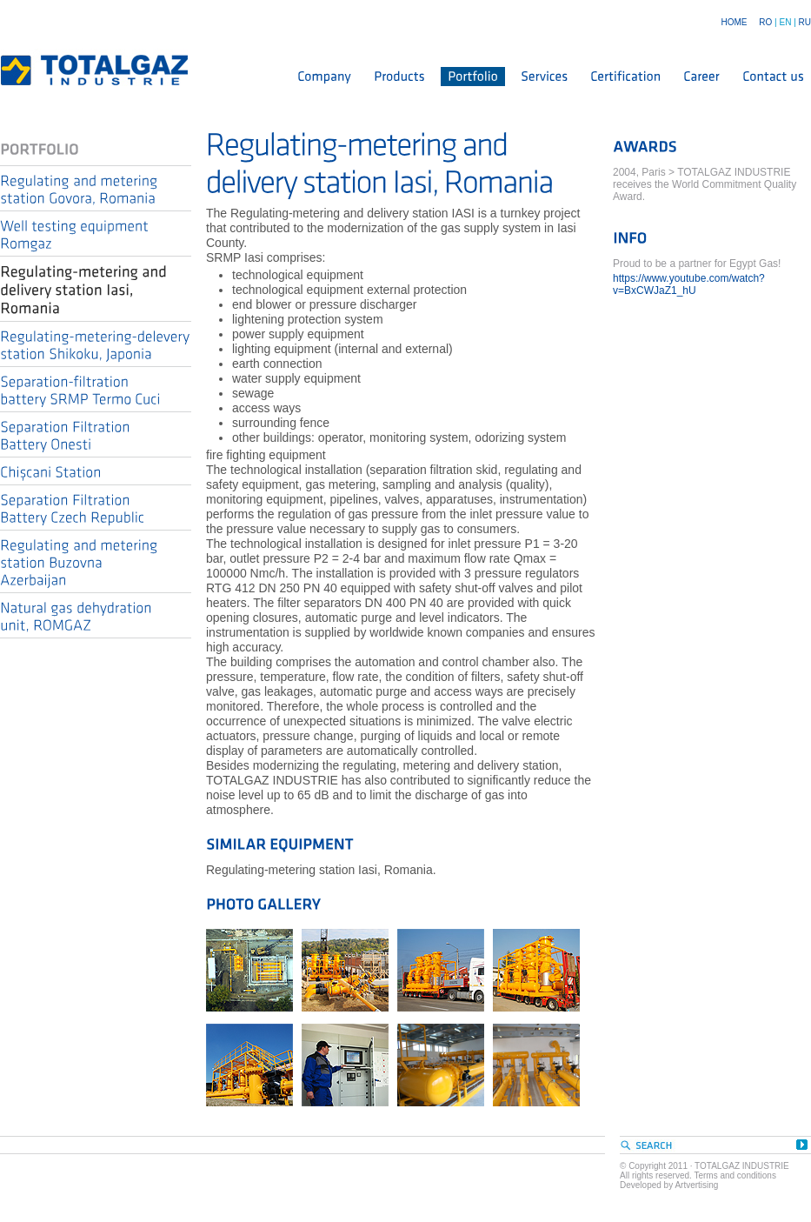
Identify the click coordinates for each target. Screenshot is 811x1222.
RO (765, 22)
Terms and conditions (735, 1175)
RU (805, 22)
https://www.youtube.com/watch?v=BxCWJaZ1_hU (689, 284)
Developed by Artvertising (669, 1185)
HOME (734, 22)
